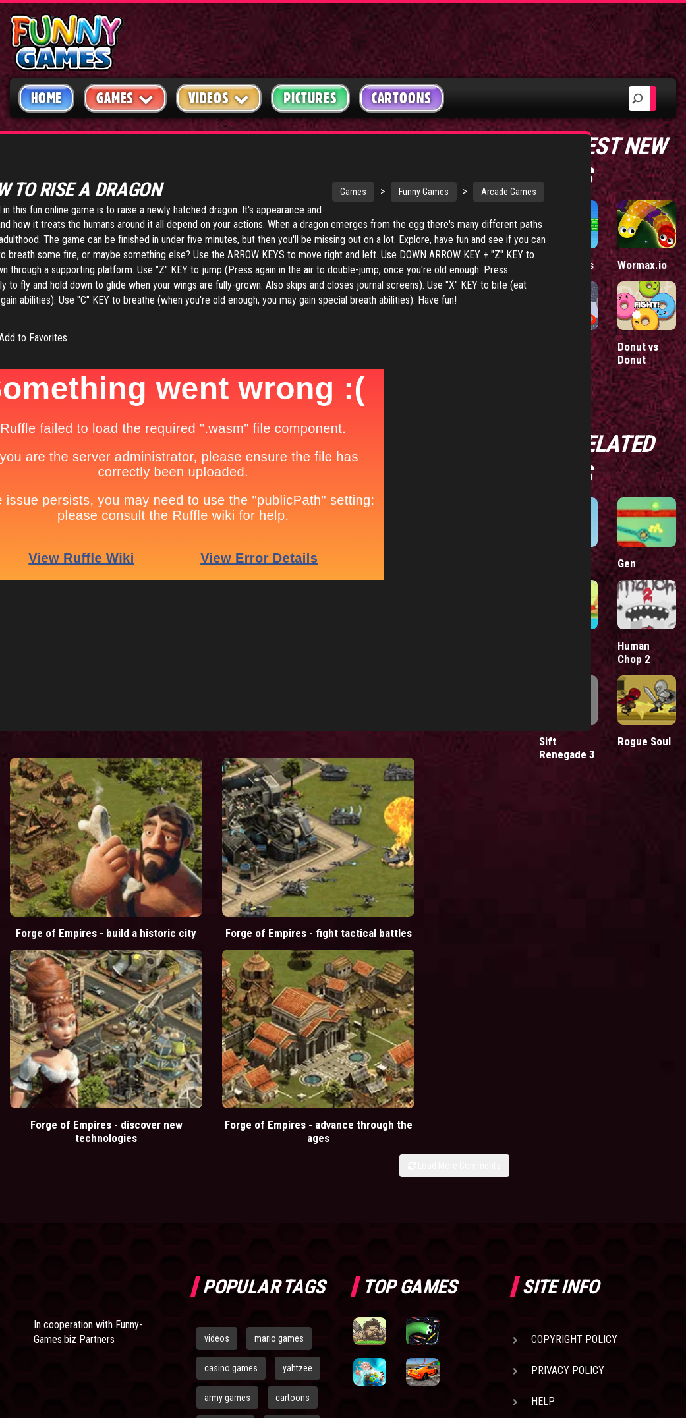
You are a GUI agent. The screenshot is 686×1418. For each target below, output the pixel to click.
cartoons (292, 1101)
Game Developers (573, 1137)
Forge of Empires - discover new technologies (318, 829)
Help (543, 1106)
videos (216, 1043)
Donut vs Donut (637, 353)
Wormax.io (642, 264)
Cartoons (402, 98)
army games (227, 1101)
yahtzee (297, 1072)
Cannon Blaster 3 (560, 652)
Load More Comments (454, 870)
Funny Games (342, 191)
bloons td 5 (225, 1131)
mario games (279, 1043)
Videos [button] (219, 97)
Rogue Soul (644, 741)
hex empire (292, 1131)
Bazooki (557, 563)
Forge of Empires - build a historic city (63, 823)
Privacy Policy (567, 1075)
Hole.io (555, 346)
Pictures (310, 98)
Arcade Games (427, 191)
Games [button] (125, 97)
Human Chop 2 (633, 652)
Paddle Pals (566, 264)
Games (271, 191)
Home (46, 98)
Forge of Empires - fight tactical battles (191, 823)
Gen (626, 563)
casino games (231, 1072)
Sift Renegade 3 (567, 748)
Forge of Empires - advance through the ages (446, 829)
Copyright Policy (574, 1044)
